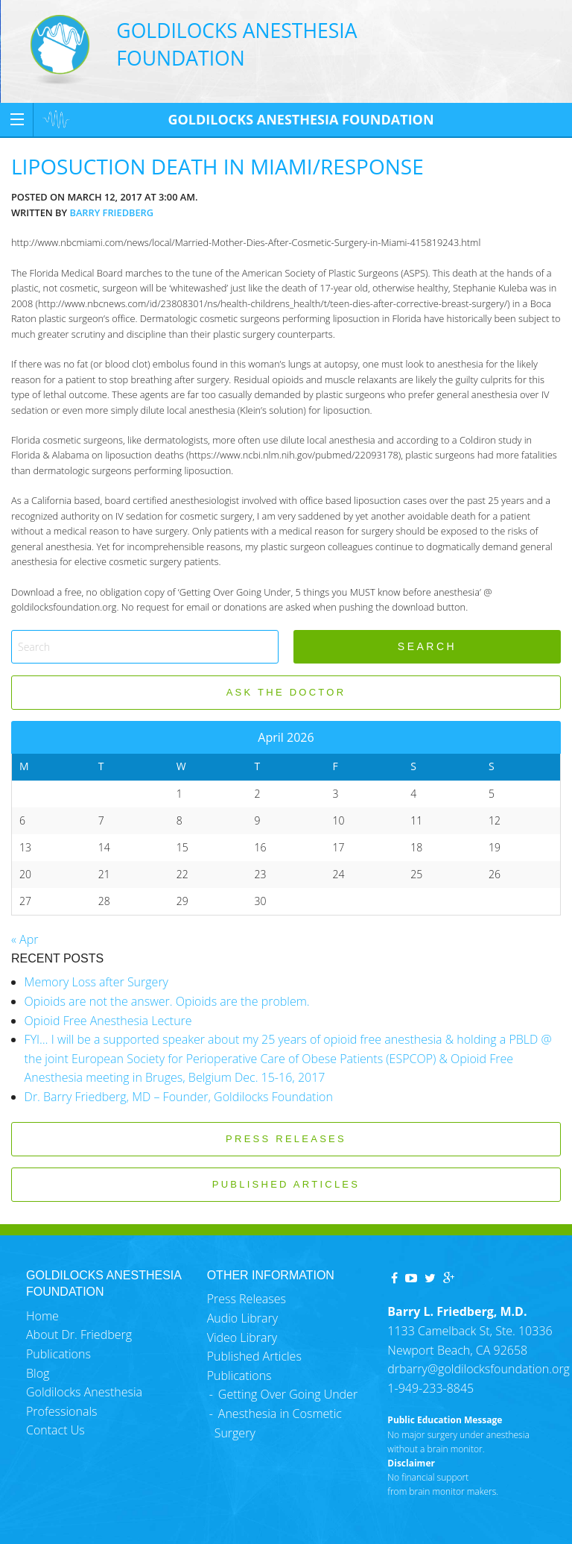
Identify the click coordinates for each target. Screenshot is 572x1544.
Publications (58, 1354)
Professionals (61, 1411)
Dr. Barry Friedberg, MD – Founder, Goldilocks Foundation (179, 1096)
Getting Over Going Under (288, 1394)
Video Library (242, 1337)
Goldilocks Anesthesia (84, 1392)
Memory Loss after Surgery (96, 982)
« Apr (24, 939)
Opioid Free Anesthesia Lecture (108, 1020)
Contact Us (55, 1430)
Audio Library (242, 1318)
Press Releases (246, 1299)
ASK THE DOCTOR (286, 692)
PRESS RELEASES (286, 1138)
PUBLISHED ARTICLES (286, 1184)
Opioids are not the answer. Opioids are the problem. (167, 1001)
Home (42, 1316)
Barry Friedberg (111, 212)
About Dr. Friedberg (79, 1334)
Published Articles (254, 1356)
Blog (37, 1373)
